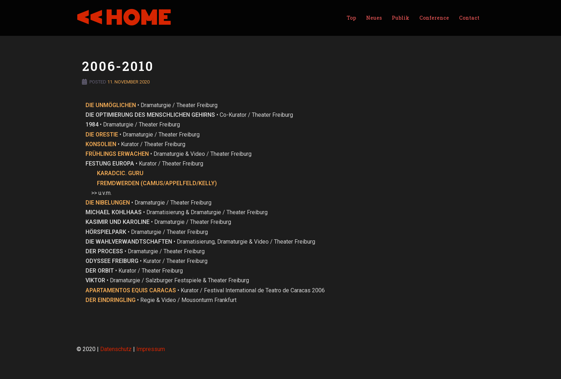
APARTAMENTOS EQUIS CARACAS (131, 290)
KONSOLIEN (101, 144)
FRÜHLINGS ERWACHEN (117, 153)
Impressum (150, 349)
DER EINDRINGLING (111, 300)
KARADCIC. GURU (120, 173)
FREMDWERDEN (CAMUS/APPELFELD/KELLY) (157, 183)
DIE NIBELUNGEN (108, 202)
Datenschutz (116, 349)
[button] (546, 10)
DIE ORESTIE (102, 134)
